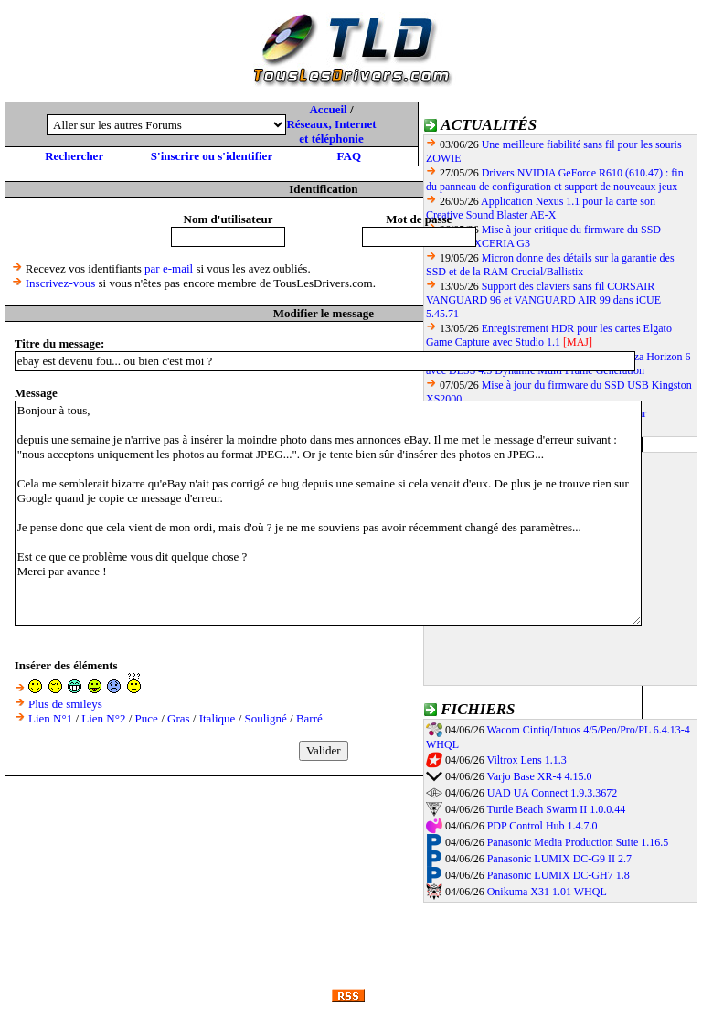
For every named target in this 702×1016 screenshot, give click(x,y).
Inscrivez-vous (61, 283)
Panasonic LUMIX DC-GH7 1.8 (558, 875)
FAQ (349, 156)
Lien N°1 (50, 718)
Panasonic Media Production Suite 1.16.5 (578, 842)
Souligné (266, 718)
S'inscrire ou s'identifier (211, 156)
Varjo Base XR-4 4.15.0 (538, 776)
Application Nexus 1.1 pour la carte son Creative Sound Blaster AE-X (540, 208)
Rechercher (74, 156)
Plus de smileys (65, 704)
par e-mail (168, 268)
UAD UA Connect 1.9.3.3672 (552, 792)
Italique (217, 718)
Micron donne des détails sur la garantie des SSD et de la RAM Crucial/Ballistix (550, 264)
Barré (309, 718)
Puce (146, 718)
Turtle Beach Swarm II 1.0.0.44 (555, 809)
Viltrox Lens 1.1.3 (526, 760)
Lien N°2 (103, 718)
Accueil (327, 109)
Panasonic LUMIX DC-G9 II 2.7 (559, 858)
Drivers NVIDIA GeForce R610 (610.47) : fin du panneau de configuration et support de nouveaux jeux (555, 179)
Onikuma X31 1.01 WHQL (547, 891)
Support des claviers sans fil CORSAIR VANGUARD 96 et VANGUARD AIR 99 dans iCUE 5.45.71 (543, 300)
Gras (178, 718)
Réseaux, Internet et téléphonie (331, 131)
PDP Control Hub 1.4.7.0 (542, 825)
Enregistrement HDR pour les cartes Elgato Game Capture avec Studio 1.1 (549, 335)
